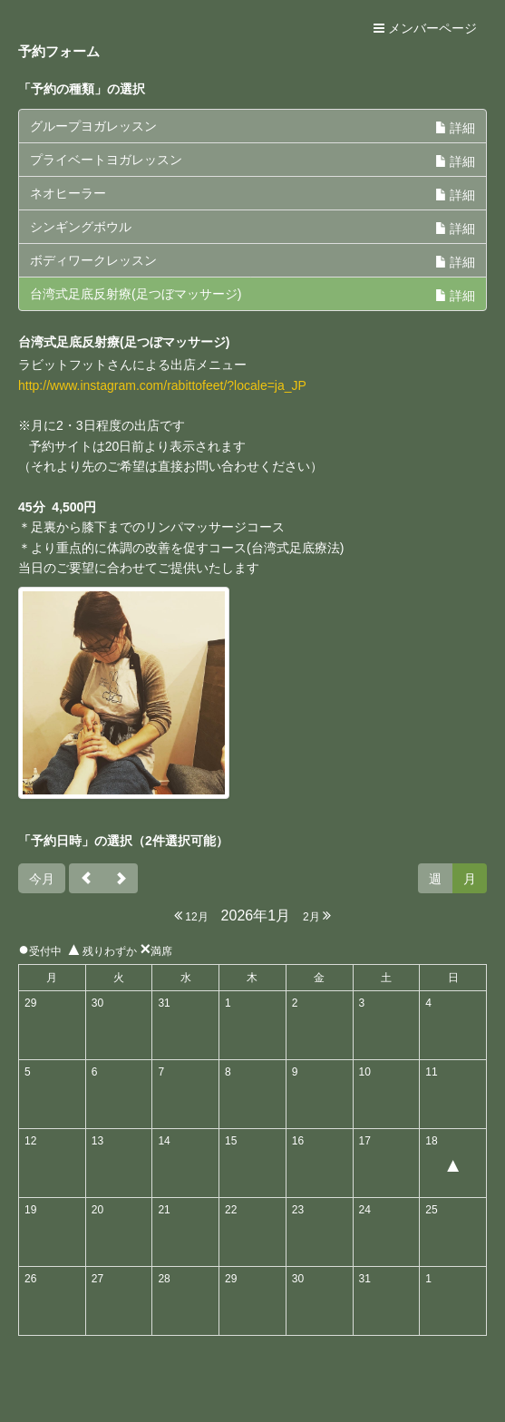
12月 (191, 915)
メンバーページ (425, 28)
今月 (41, 879)
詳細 (455, 128)
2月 (317, 915)
